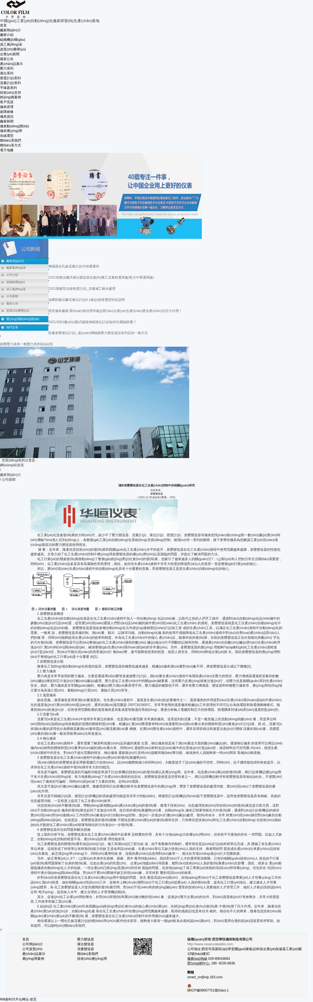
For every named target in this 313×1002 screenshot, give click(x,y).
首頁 (3, 25)
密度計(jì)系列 (10, 78)
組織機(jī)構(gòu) (12, 39)
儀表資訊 (6, 116)
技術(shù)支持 (10, 92)
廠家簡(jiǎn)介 (10, 30)
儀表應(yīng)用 (11, 131)
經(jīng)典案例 (10, 97)
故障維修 (6, 111)
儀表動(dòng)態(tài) (14, 126)
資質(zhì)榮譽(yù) (13, 49)
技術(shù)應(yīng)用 (92, 958)
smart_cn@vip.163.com (205, 977)
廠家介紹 (6, 35)
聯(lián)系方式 (10, 145)
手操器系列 (8, 88)
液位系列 (6, 73)
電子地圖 (6, 150)
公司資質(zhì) (32, 949)
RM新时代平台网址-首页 (18, 999)
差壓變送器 (156, 493)
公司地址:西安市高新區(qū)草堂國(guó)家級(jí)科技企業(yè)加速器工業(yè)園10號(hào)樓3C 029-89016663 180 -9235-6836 (244, 953)
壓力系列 (6, 68)
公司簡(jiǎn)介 (32, 944)
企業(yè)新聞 (9, 54)
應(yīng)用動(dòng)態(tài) (22, 319)
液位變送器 (85, 944)
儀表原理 (6, 107)
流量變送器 (85, 949)
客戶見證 (6, 102)
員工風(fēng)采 (11, 44)
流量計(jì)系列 (10, 83)
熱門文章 (12, 327)
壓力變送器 (85, 939)
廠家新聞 (6, 121)
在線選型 (6, 135)
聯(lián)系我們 (10, 140)
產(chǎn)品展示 (11, 64)
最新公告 (6, 59)
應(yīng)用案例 (33, 958)
